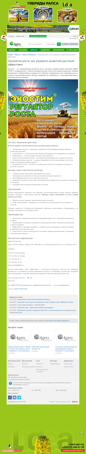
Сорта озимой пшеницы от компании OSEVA (31, 305)
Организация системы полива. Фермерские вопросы (33, 299)
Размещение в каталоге (37, 36)
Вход (74, 36)
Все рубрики (52, 44)
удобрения (36, 285)
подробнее (25, 385)
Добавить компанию (70, 44)
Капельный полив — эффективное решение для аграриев (35, 307)
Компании (23, 50)
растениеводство (26, 285)
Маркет (10, 364)
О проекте (11, 36)
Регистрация (72, 38)
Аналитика (45, 50)
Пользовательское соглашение (42, 371)
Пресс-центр (73, 50)
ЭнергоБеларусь (55, 364)
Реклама (25, 364)
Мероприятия (58, 50)
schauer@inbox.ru (18, 265)
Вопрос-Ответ (20, 36)
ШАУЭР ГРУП (15, 285)
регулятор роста (45, 285)
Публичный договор (28, 367)
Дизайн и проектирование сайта (59, 402)
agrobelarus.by (64, 285)
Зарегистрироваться (62, 321)
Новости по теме (15, 297)
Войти (51, 321)
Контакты (39, 367)
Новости (33, 50)
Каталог (12, 50)
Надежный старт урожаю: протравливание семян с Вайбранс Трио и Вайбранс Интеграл (45, 302)
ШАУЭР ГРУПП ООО (20, 289)
